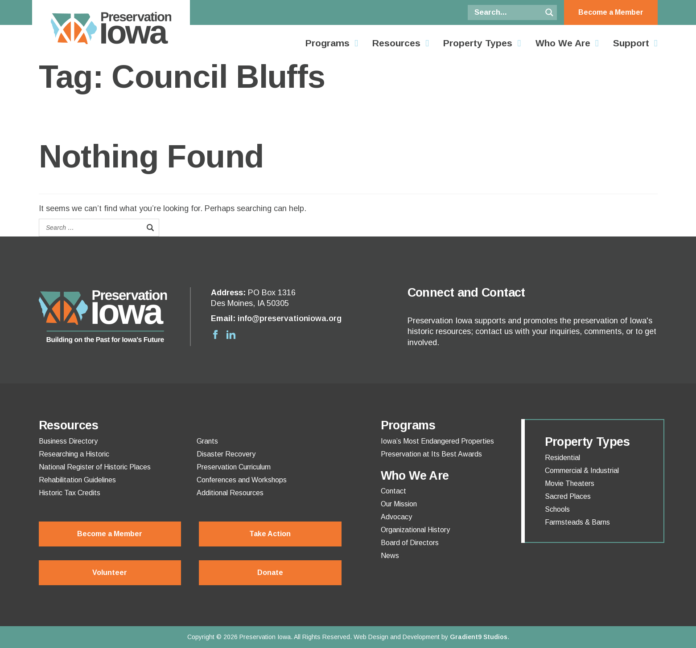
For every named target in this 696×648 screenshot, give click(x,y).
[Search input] (507, 12)
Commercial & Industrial (582, 470)
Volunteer (109, 572)
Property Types (477, 43)
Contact (393, 491)
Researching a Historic (74, 454)
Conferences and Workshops (242, 480)
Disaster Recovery (226, 454)
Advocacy (396, 517)
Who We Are (562, 43)
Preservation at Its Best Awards (431, 454)
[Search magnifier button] (549, 12)
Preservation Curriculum (234, 467)
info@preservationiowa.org (290, 318)
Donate (270, 572)
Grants (207, 441)
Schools (557, 509)
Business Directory (68, 441)
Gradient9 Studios (478, 636)
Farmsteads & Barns (577, 522)
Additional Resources (230, 493)
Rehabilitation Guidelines (77, 480)
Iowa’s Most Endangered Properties (437, 441)
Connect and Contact (466, 292)
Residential (562, 457)
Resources (396, 43)
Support (631, 43)
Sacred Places (568, 496)
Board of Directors (410, 542)
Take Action (270, 534)
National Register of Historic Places (95, 467)
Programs (327, 43)
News (390, 555)
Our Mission (399, 504)
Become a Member (610, 12)
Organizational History (415, 530)
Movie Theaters (569, 483)
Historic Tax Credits (69, 493)
